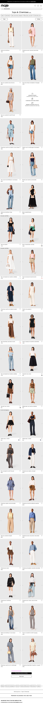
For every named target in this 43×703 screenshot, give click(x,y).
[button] (35, 5)
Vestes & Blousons (25, 686)
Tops (2, 15)
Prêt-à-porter (17, 691)
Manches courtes (28, 15)
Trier (4, 19)
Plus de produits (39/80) (21, 673)
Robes (2, 686)
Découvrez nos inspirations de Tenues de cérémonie (21, 1)
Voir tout (21, 676)
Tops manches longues (16, 15)
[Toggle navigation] (41, 5)
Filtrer (38, 19)
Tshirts (17, 686)
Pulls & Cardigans (10, 686)
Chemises (7, 15)
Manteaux (33, 686)
